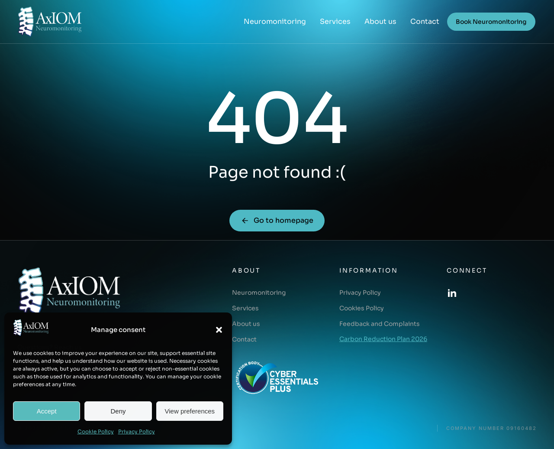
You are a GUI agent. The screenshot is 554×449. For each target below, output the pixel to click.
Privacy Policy (136, 431)
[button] (219, 329)
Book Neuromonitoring (491, 22)
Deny (118, 411)
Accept (47, 411)
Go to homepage (277, 220)
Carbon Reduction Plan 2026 (383, 339)
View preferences (190, 411)
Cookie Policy (95, 431)
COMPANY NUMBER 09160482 (491, 428)
